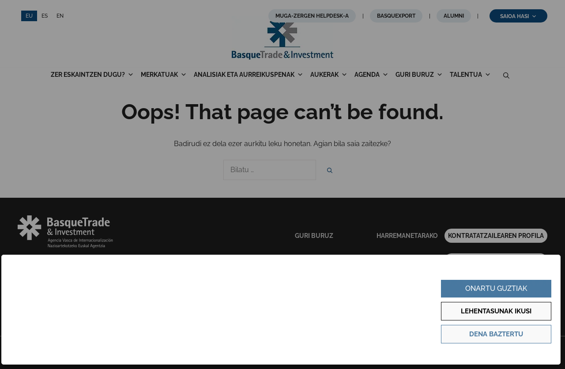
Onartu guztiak (496, 288)
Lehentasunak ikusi (496, 311)
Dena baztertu (496, 334)
